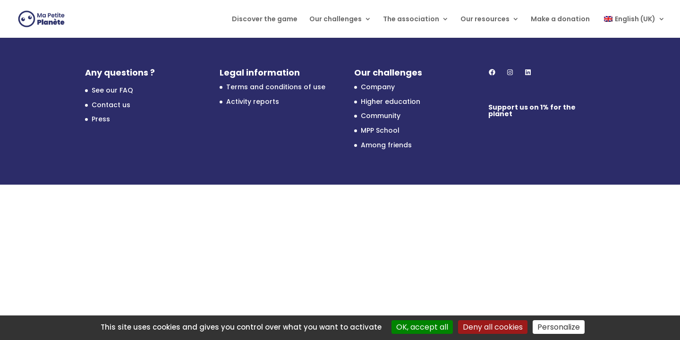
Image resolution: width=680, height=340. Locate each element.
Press (101, 119)
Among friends (386, 145)
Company (378, 87)
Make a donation (560, 20)
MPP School (380, 130)
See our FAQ (112, 90)
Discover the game (265, 20)
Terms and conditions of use (275, 87)
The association (411, 20)
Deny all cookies (493, 327)
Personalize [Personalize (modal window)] (558, 327)
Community (380, 115)
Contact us (111, 105)
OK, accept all (422, 327)
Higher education (390, 101)
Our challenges (335, 20)
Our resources (485, 20)
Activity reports (252, 101)
